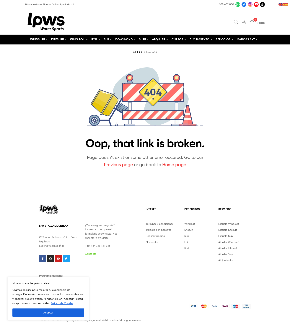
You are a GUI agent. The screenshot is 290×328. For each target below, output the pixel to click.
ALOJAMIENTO (199, 39)
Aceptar (48, 312)
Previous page (118, 164)
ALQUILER (158, 39)
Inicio (140, 52)
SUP (106, 39)
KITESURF (57, 39)
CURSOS (177, 39)
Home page (174, 164)
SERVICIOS (223, 39)
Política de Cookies (62, 303)
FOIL (94, 39)
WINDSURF (37, 39)
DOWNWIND (124, 39)
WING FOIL (77, 39)
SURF (142, 39)
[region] (48, 299)
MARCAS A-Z (246, 39)
